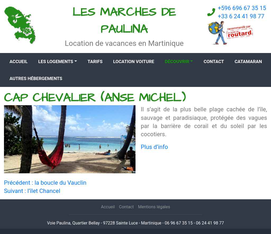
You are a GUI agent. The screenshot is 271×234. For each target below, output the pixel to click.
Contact (214, 61)
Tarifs (95, 61)
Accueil (19, 61)
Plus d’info (154, 147)
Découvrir (177, 61)
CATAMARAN (248, 61)
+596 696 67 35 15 (242, 8)
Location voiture (133, 61)
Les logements (55, 61)
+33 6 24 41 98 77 (241, 16)
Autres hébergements (36, 78)
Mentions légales (154, 206)
